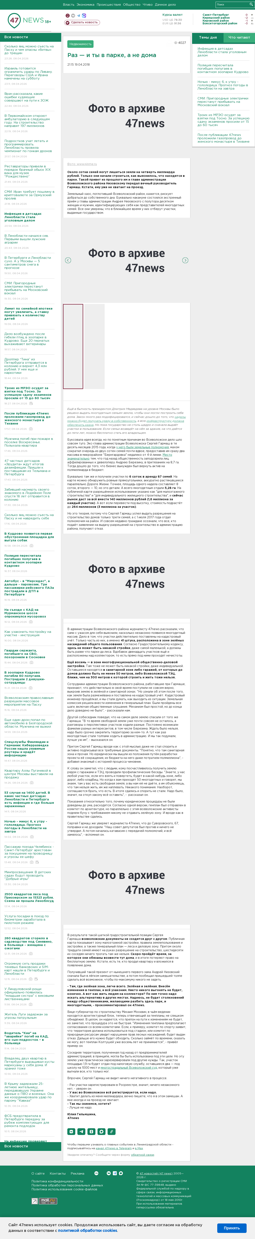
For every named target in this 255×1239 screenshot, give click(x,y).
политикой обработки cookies (87, 1230)
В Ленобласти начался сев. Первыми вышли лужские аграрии (29, 242)
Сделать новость (84, 22)
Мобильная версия (68, 16)
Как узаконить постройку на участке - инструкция (29, 636)
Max (121, 1173)
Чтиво (148, 4)
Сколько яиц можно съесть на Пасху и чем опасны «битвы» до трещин (29, 52)
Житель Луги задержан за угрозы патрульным (29, 1019)
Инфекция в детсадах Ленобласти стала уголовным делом (222, 52)
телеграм (79, 16)
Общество (132, 4)
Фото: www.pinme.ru (82, 164)
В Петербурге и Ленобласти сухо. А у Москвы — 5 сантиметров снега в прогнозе (29, 266)
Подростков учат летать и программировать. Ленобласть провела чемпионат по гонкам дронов (29, 149)
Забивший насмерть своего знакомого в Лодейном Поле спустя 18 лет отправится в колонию (29, 497)
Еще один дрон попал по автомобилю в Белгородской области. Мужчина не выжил (29, 726)
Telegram (115, 1173)
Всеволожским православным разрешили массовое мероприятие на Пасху (29, 704)
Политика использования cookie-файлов (64, 1189)
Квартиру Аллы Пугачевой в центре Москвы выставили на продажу (29, 777)
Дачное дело (165, 4)
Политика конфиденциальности (57, 1181)
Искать (251, 4)
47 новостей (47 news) (156, 1174)
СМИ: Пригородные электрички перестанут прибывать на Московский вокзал (29, 291)
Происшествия (109, 4)
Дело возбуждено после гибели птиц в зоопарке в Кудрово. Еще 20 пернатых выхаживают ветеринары (29, 342)
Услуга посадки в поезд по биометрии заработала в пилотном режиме (29, 922)
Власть (68, 4)
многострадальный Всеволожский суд (129, 1068)
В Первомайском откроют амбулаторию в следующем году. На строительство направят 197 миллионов (29, 124)
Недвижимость (80, 44)
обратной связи (142, 1155)
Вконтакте (96, 1173)
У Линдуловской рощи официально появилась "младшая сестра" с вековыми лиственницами (29, 997)
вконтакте (73, 16)
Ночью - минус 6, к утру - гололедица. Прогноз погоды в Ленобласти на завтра (223, 85)
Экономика (85, 4)
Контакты (58, 1173)
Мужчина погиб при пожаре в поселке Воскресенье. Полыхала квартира (29, 445)
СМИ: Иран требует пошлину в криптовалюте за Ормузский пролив (29, 198)
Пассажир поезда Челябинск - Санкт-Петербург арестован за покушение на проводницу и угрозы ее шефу (29, 855)
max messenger (84, 16)
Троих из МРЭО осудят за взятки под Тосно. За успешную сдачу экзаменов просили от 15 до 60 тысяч (224, 120)
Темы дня (208, 37)
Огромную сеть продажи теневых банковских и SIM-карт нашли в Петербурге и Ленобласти (29, 971)
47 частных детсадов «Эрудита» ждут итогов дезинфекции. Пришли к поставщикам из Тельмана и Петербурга (29, 471)
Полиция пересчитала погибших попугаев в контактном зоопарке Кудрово (223, 68)
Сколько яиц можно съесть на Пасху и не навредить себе (29, 520)
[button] (71, 1131)
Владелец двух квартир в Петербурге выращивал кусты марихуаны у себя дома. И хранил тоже (29, 1066)
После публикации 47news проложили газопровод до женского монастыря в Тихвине (224, 138)
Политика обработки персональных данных (67, 1185)
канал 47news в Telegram (114, 1148)
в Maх (139, 1148)
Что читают (239, 37)
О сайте (38, 1173)
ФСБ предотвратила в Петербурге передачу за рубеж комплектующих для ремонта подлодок (29, 1124)
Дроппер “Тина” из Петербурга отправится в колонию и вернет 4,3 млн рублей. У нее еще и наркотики (29, 369)
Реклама (77, 1173)
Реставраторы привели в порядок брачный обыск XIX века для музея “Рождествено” (29, 174)
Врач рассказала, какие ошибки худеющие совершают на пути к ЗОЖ (29, 100)
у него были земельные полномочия (142, 447)
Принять (232, 1228)
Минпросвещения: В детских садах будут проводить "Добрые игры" (29, 878)
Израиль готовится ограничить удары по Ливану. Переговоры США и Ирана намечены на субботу (29, 76)
